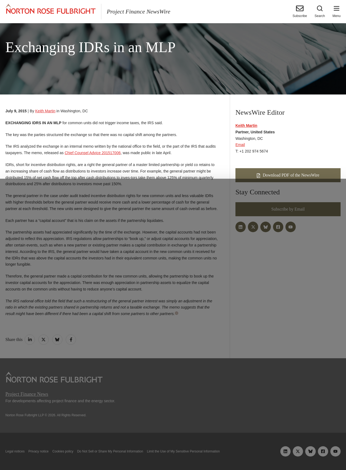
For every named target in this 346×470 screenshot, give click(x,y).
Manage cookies (173, 453)
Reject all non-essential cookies (239, 453)
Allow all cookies (109, 453)
